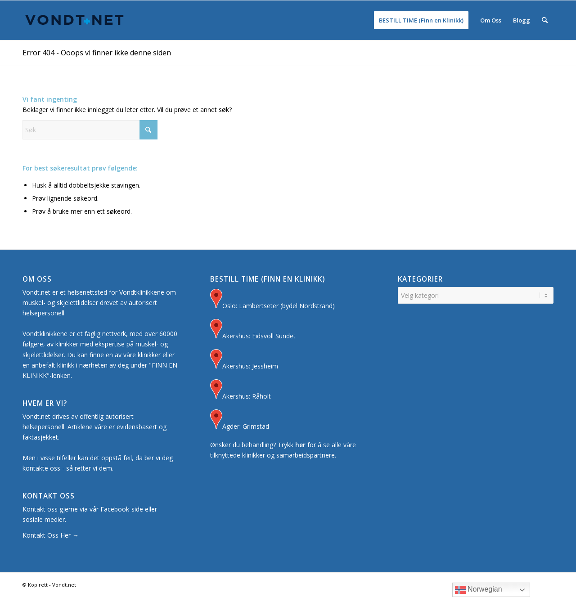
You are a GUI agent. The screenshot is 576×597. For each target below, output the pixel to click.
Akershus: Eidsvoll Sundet (253, 330)
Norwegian (478, 589)
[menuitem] (421, 20)
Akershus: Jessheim (244, 360)
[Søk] (545, 20)
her (300, 444)
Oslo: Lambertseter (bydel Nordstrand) (272, 300)
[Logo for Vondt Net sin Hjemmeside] (74, 20)
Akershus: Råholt (240, 390)
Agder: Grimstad (239, 420)
